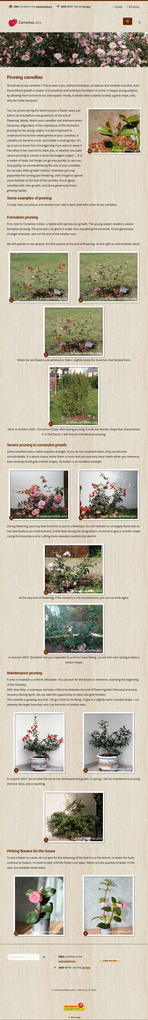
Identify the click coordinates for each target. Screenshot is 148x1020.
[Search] (139, 22)
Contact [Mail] (117, 6)
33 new (86, 6)
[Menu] (127, 21)
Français (133, 6)
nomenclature (44, 6)
